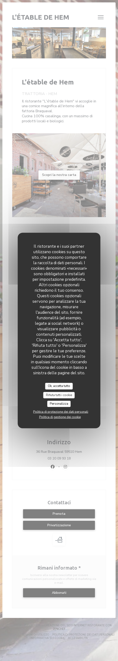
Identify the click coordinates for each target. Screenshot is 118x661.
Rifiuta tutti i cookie (59, 395)
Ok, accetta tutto (59, 386)
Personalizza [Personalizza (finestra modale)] (59, 404)
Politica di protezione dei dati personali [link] (60, 411)
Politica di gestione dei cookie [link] (60, 417)
